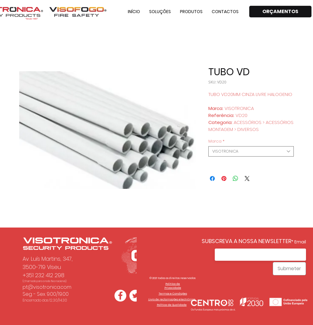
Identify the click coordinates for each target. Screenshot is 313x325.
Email (300, 242)
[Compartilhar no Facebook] (212, 178)
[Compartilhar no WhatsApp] (235, 178)
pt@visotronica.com (47, 287)
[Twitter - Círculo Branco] (135, 296)
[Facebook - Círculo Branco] (120, 296)
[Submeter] (289, 268)
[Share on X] (247, 178)
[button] (160, 11)
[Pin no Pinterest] (224, 178)
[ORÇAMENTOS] (280, 11)
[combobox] (251, 151)
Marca (216, 141)
